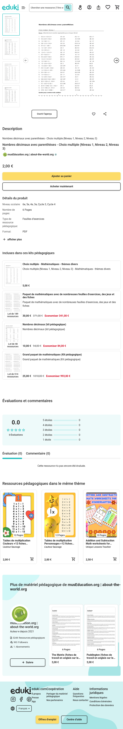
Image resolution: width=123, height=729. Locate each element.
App (34, 701)
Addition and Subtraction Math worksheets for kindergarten (100, 542)
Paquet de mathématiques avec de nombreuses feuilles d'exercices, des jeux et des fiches (68, 296)
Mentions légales (99, 697)
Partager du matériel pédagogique (57, 695)
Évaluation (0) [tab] (12, 453)
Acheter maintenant (61, 186)
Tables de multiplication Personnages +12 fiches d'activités (58, 542)
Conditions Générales (101, 701)
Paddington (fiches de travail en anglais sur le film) (100, 656)
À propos (36, 693)
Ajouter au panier (62, 176)
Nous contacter (80, 700)
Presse (35, 697)
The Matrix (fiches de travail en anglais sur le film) (65, 656)
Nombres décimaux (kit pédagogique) (44, 324)
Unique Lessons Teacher (98, 547)
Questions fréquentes (78, 695)
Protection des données (102, 705)
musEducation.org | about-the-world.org (31, 154)
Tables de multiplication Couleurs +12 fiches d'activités (16, 542)
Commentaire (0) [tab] (38, 453)
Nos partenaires (54, 700)
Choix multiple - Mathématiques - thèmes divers (50, 264)
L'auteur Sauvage (11, 547)
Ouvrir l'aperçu (44, 114)
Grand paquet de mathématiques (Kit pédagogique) (52, 354)
